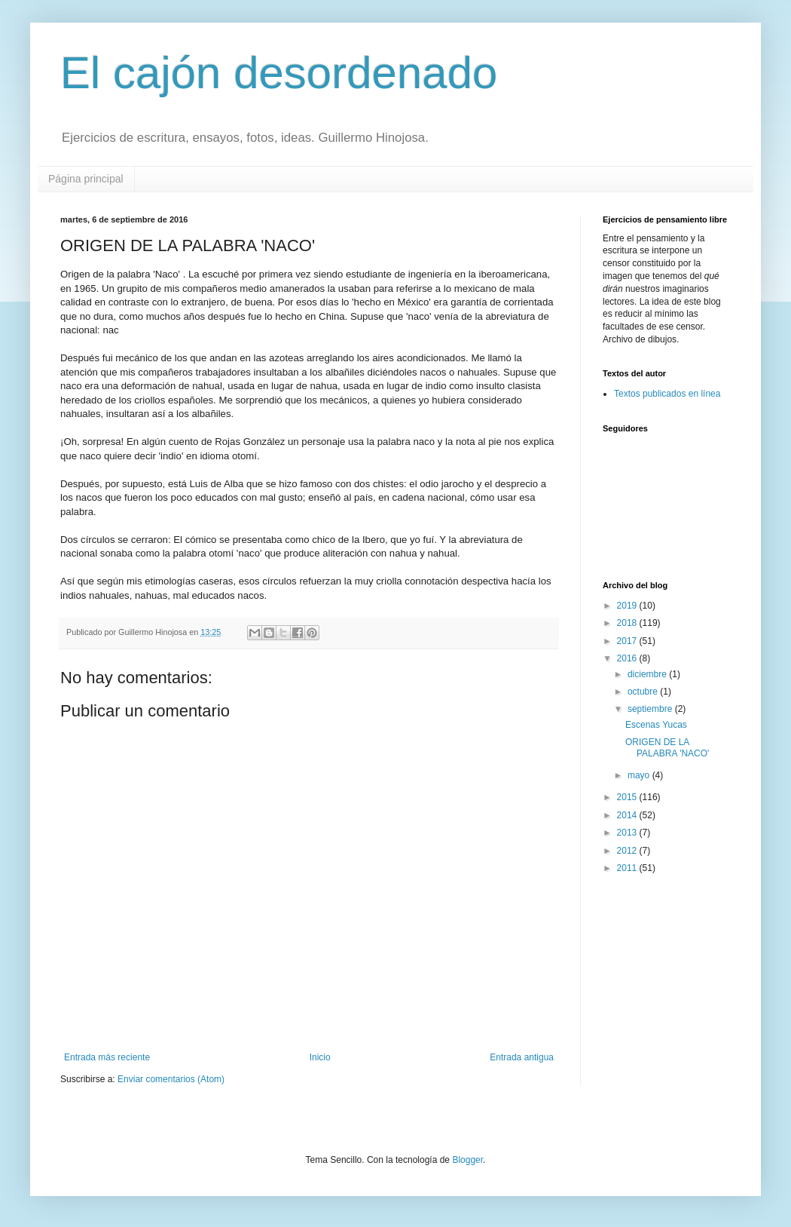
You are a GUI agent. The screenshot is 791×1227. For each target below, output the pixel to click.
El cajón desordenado (278, 73)
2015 (628, 797)
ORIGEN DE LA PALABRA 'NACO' (667, 747)
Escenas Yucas (656, 724)
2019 (628, 605)
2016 (628, 658)
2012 (628, 850)
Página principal (86, 179)
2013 (628, 832)
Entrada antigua (522, 1057)
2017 (628, 641)
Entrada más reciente (107, 1057)
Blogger (467, 1160)
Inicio (320, 1057)
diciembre (648, 674)
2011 (628, 868)
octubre (644, 691)
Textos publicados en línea (667, 393)
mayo (640, 775)
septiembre (651, 709)
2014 (628, 815)
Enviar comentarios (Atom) (171, 1079)
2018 (628, 623)
